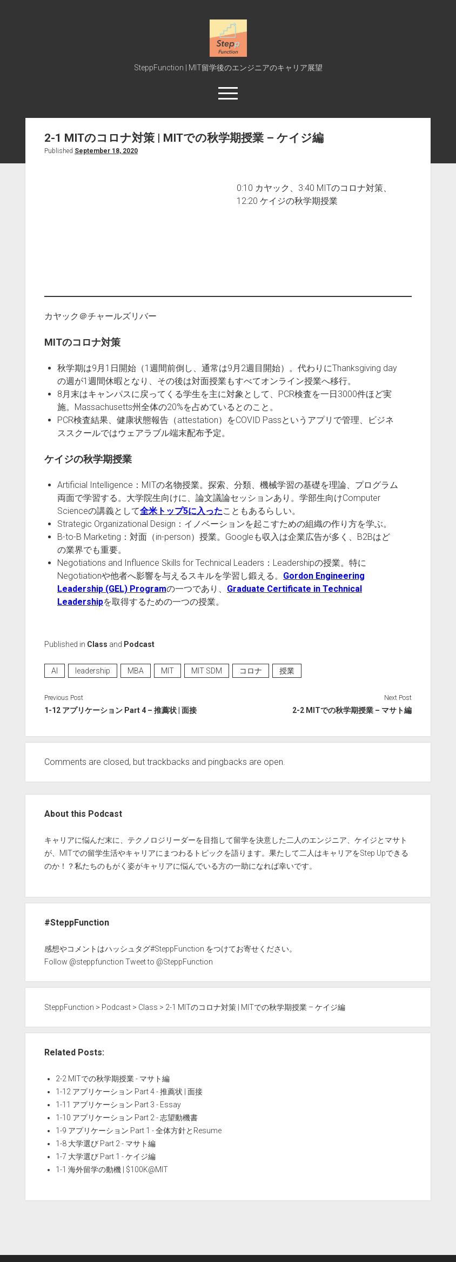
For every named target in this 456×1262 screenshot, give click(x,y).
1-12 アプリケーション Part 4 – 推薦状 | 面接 (120, 710)
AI (54, 670)
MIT (167, 670)
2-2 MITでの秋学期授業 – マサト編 (352, 710)
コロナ (250, 670)
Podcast (139, 644)
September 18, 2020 (106, 151)
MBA (136, 670)
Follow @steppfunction (84, 961)
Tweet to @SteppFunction (169, 961)
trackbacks (168, 762)
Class (97, 644)
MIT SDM (206, 670)
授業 (286, 670)
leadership (92, 670)
